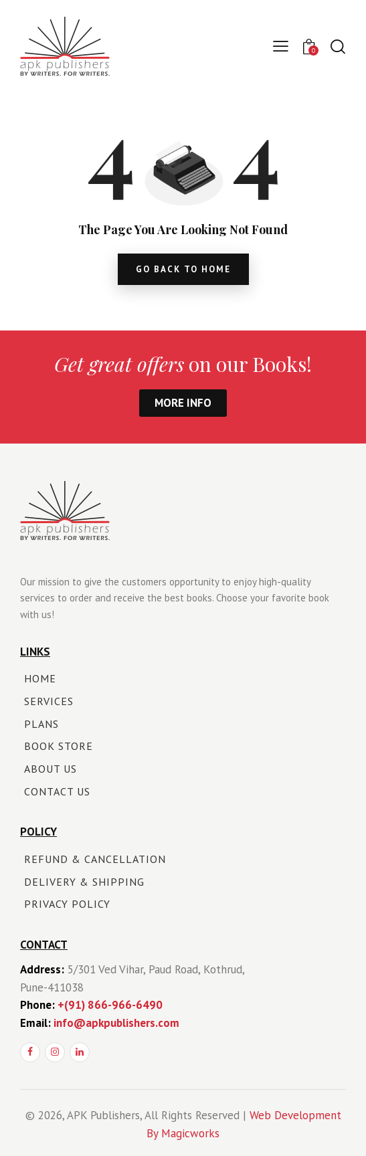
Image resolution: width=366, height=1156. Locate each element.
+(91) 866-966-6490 (110, 1004)
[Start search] (337, 46)
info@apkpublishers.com (116, 1023)
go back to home (183, 269)
